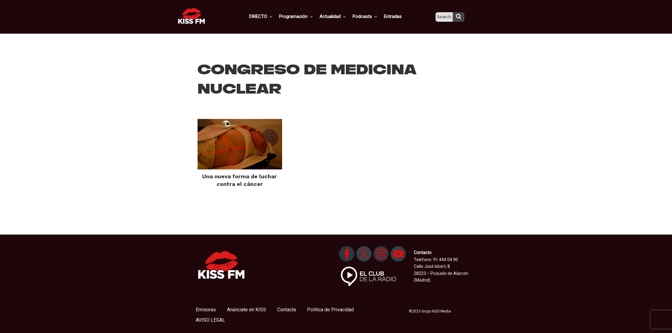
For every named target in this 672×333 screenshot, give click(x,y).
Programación (304, 16)
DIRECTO (270, 16)
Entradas (397, 16)
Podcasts (371, 16)
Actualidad (340, 16)
